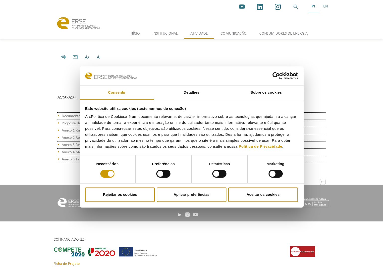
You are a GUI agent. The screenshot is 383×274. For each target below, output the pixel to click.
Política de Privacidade (260, 146)
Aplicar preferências (191, 194)
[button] (295, 6)
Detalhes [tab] (191, 92)
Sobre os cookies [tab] (266, 92)
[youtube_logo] (241, 6)
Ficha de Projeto (67, 264)
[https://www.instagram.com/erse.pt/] (277, 6)
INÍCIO (134, 34)
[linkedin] (259, 6)
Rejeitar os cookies (120, 194)
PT (314, 6)
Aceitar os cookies (263, 194)
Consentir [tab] (117, 92)
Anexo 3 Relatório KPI (79, 145)
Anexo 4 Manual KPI (78, 152)
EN (325, 6)
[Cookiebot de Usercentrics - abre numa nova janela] (276, 76)
